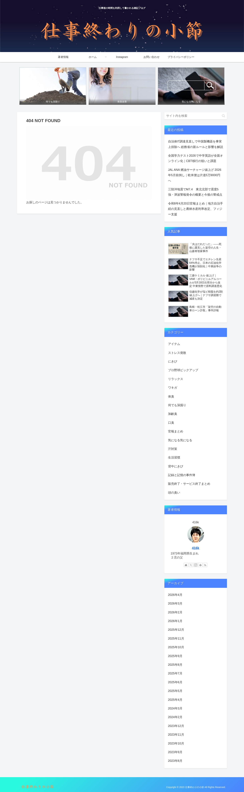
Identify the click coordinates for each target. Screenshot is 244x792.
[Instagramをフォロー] (195, 565)
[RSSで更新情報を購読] (205, 565)
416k (195, 548)
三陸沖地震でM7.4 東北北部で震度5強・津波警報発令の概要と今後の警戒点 (195, 192)
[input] (195, 115)
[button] (223, 116)
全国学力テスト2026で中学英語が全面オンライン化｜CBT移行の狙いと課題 (195, 158)
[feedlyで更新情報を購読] (200, 565)
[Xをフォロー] (191, 565)
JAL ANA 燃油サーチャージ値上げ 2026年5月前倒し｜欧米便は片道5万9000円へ (194, 175)
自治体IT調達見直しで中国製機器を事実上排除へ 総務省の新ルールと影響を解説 (195, 144)
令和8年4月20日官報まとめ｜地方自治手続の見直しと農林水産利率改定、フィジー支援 (195, 209)
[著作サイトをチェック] (186, 565)
